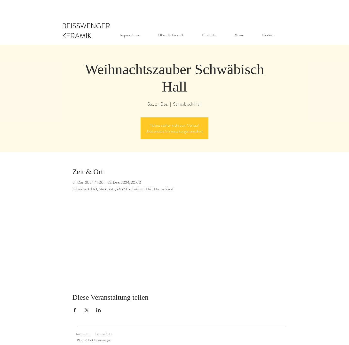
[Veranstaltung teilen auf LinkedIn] (98, 310)
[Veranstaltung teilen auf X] (86, 310)
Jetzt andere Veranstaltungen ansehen (174, 131)
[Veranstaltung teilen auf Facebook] (74, 310)
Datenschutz (103, 334)
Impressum (83, 334)
